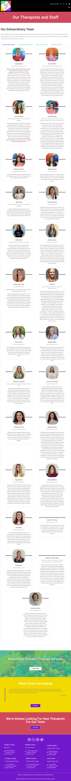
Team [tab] (42, 44)
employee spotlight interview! (19, 141)
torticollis (53, 87)
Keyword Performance (32, 779)
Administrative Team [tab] (56, 44)
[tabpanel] (35, 346)
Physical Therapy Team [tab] (8, 44)
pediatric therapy (30, 662)
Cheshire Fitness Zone (39, 775)
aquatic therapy (45, 133)
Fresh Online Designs (50, 779)
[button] (69, 7)
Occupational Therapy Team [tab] (25, 44)
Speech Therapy (40, 44)
